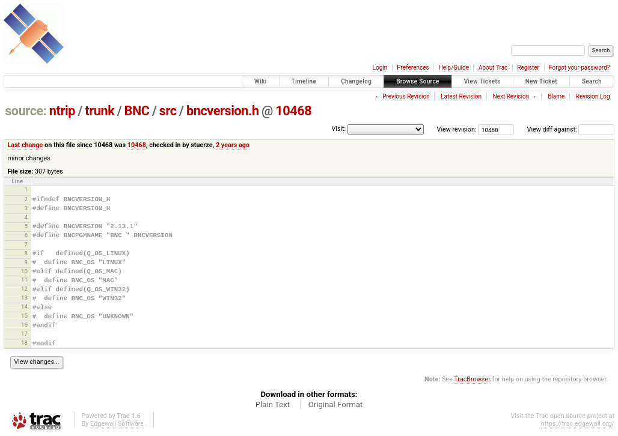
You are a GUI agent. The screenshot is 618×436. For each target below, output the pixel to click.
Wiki (260, 81)
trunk (99, 110)
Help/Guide (454, 67)
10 (24, 271)
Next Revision (511, 96)
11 (24, 279)
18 (24, 342)
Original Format (335, 404)
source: (25, 110)
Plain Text (272, 404)
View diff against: (570, 129)
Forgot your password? (579, 67)
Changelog (356, 81)
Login (380, 67)
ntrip (62, 110)
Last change (25, 145)
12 (24, 288)
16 (24, 324)
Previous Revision (405, 96)
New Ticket (541, 81)
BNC (137, 110)
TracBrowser (472, 379)
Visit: (338, 129)
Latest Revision (461, 96)
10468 (293, 110)
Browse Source (417, 81)
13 (24, 297)
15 (24, 315)
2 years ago (232, 145)
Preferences (413, 67)
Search (592, 81)
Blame (556, 96)
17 (24, 333)
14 (24, 306)
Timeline (304, 81)
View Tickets (482, 81)
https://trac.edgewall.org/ (577, 424)
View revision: (457, 129)
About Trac (493, 67)
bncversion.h (222, 110)
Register (528, 67)
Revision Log (593, 96)
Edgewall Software (117, 424)
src (168, 110)
